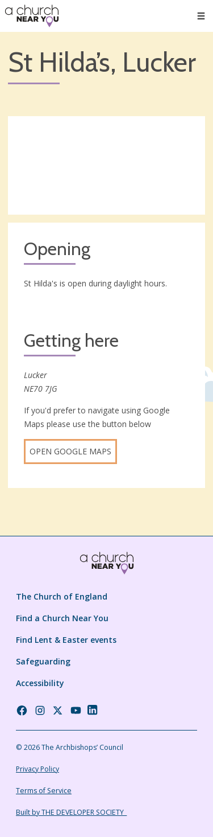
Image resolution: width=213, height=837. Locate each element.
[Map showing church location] (106, 165)
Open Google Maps (70, 451)
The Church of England (61, 596)
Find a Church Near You (62, 618)
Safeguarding (43, 661)
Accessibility (40, 683)
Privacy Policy (37, 769)
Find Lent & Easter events (66, 639)
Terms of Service (44, 790)
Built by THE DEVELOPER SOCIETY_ (71, 812)
